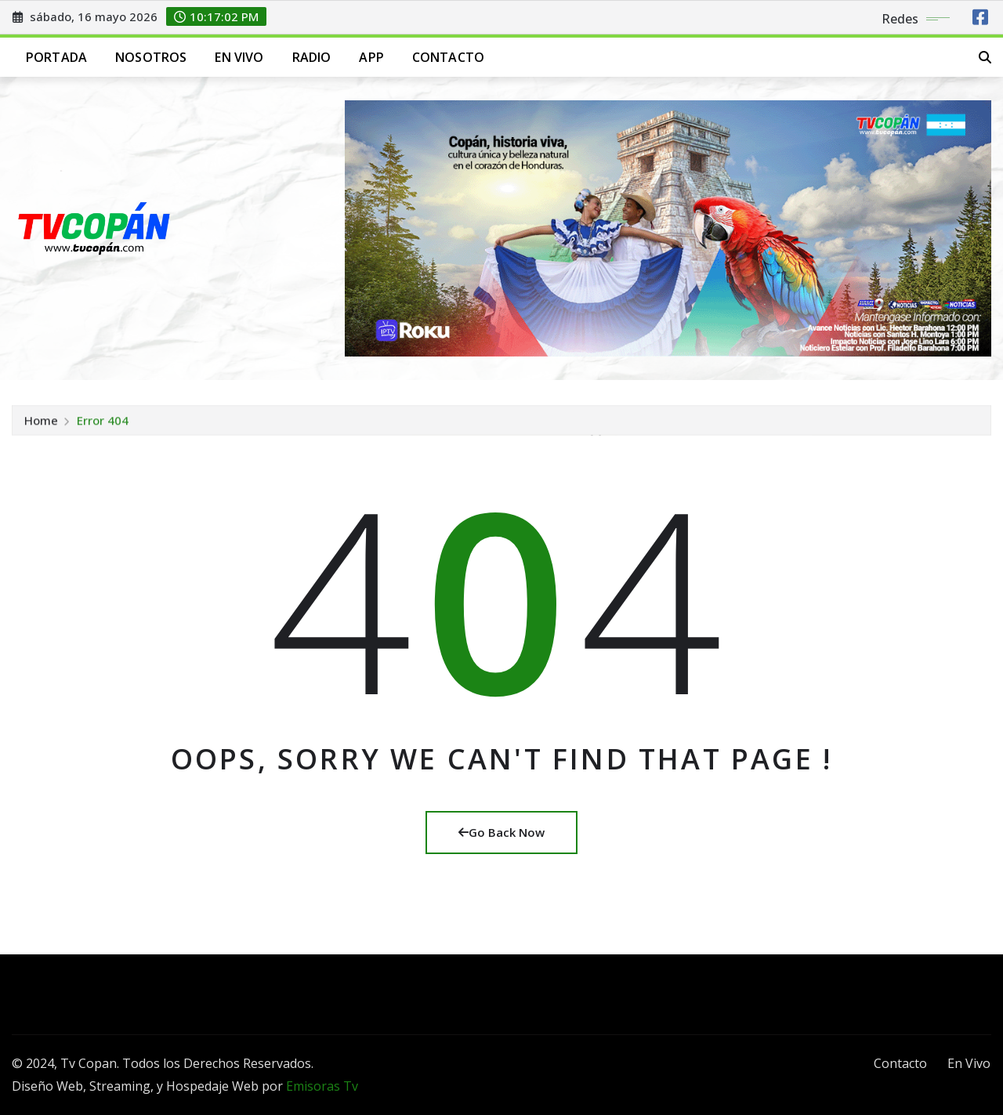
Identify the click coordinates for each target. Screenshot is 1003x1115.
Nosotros (150, 57)
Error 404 (103, 426)
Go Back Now (501, 832)
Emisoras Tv (322, 1086)
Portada (56, 57)
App (371, 57)
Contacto (448, 57)
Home (41, 426)
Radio (311, 57)
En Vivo (239, 57)
